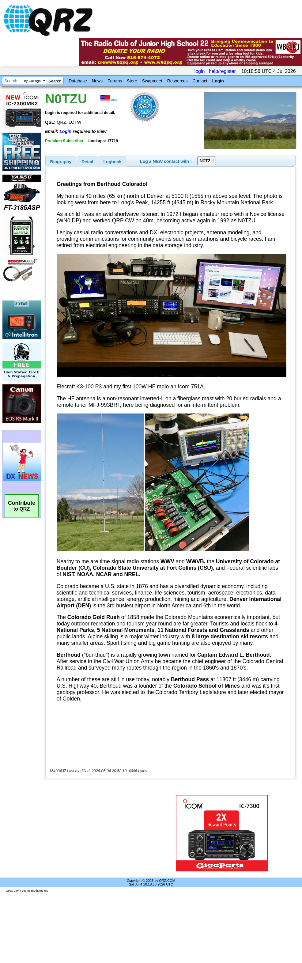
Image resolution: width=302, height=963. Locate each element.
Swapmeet (152, 80)
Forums (115, 80)
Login (218, 80)
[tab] (61, 162)
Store (132, 80)
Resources (177, 80)
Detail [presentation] (87, 161)
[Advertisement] (100, 833)
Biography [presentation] (61, 161)
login (199, 71)
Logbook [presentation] (113, 161)
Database (78, 80)
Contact (199, 80)
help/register (222, 71)
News (97, 80)
